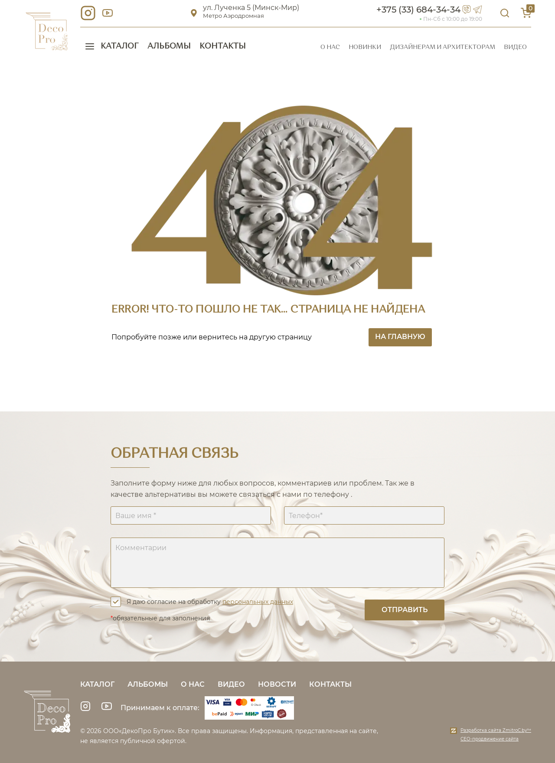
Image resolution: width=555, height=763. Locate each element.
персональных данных (257, 602)
